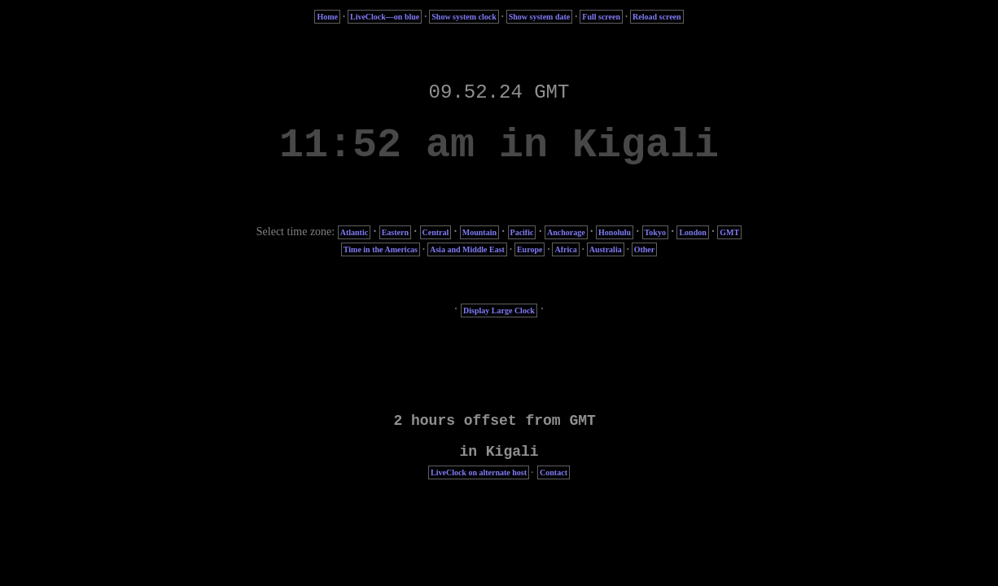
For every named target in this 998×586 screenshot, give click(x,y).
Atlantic (354, 232)
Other (644, 249)
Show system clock (463, 16)
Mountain (479, 232)
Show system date (540, 16)
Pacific (522, 232)
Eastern (395, 232)
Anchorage (566, 232)
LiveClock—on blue (384, 16)
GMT (729, 232)
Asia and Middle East (467, 249)
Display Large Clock (499, 310)
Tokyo (655, 232)
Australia (605, 249)
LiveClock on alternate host (479, 472)
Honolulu (614, 232)
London (692, 232)
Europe (530, 249)
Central (435, 232)
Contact (553, 472)
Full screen (601, 16)
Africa (565, 249)
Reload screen (657, 16)
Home (327, 16)
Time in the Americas (381, 249)
